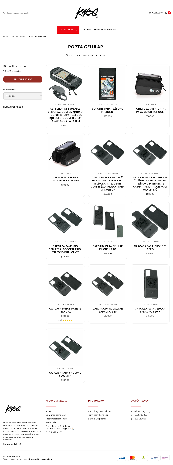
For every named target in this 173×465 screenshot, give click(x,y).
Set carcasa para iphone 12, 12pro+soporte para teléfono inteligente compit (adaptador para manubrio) (150, 186)
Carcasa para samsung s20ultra (65, 377)
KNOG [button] (86, 29)
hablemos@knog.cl (141, 411)
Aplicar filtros (23, 79)
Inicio (5, 37)
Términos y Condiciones (99, 415)
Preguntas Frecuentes (56, 419)
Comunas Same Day (56, 415)
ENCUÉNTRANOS (54, 432)
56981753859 (138, 419)
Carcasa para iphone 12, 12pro (150, 250)
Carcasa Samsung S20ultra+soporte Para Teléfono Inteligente (65, 252)
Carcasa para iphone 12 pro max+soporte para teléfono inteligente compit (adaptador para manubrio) (108, 186)
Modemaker (51, 422)
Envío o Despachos (97, 419)
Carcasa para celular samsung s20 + (150, 313)
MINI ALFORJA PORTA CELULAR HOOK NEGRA (65, 181)
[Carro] (167, 12)
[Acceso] (156, 13)
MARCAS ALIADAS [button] (105, 29)
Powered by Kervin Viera (40, 459)
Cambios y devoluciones (99, 411)
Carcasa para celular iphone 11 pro (107, 250)
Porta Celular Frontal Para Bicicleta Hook (150, 110)
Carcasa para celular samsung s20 (107, 313)
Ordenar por (10, 90)
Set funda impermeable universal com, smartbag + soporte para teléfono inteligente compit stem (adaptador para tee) (65, 115)
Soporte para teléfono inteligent (107, 110)
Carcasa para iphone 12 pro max (65, 313)
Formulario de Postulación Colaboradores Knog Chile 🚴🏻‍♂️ (60, 427)
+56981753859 (139, 415)
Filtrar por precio (22, 107)
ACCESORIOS (18, 37)
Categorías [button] (68, 29)
